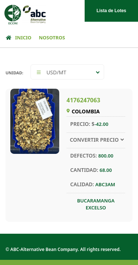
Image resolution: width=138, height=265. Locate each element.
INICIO (17, 37)
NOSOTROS (52, 37)
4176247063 (83, 100)
